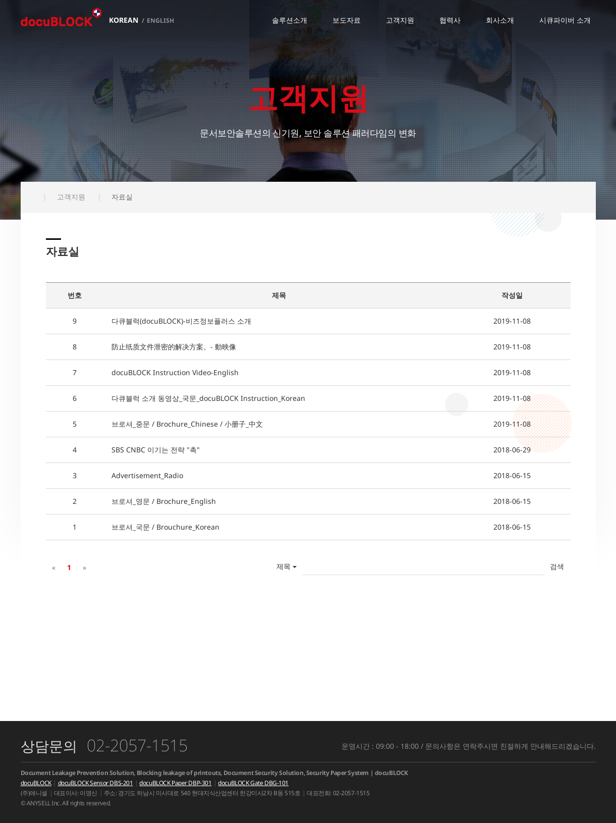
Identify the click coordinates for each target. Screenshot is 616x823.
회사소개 (500, 20)
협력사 (450, 20)
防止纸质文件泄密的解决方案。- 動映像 (173, 346)
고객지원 (400, 20)
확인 (557, 566)
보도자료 (346, 20)
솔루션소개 (289, 20)
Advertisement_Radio (147, 475)
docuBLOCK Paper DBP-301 (175, 783)
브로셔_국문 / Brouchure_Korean (165, 527)
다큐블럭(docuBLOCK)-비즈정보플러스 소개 (181, 321)
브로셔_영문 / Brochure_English (163, 501)
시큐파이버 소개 (565, 20)
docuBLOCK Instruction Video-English (175, 372)
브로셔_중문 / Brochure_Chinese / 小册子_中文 (187, 424)
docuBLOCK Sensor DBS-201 (95, 783)
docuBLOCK (36, 783)
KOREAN (123, 20)
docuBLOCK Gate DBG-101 (253, 783)
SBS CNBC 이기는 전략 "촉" (155, 449)
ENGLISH (160, 20)
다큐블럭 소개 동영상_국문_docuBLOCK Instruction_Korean (208, 398)
